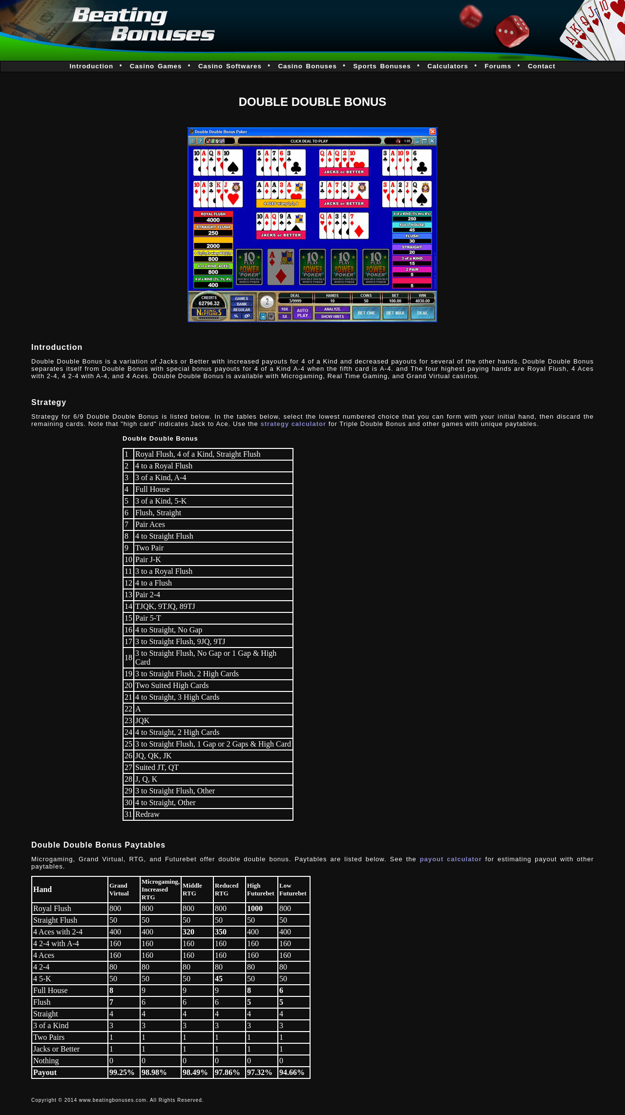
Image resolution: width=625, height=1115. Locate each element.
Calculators (447, 66)
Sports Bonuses (382, 66)
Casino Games (156, 66)
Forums (497, 66)
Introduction (91, 66)
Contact (542, 66)
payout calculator (451, 859)
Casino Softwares (230, 66)
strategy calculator (293, 423)
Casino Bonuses (307, 66)
